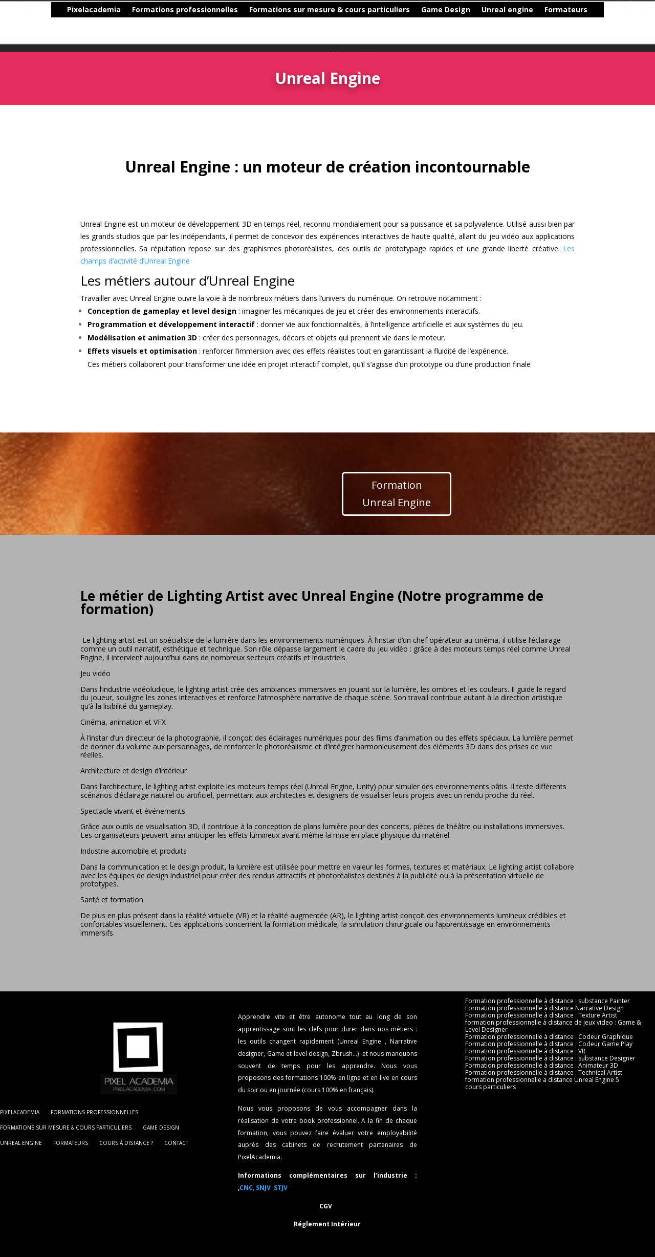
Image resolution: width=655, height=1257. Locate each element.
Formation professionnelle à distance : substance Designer (550, 1058)
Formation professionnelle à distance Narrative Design (544, 1008)
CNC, (246, 1187)
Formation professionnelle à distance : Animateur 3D (541, 1065)
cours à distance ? (593, 10)
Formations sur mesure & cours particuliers (290, 10)
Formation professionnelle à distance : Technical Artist (543, 1072)
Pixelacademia (55, 10)
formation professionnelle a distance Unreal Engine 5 (542, 1079)
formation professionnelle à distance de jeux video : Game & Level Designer (553, 1026)
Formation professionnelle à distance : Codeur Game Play (548, 1044)
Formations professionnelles (146, 10)
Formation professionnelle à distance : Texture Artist (541, 1015)
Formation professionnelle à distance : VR (525, 1051)
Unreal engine (468, 10)
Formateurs (527, 10)
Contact (327, 25)
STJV (281, 1187)
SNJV (264, 1187)
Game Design (406, 10)
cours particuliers (490, 1087)
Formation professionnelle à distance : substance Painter (547, 1001)
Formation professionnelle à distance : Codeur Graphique (549, 1037)
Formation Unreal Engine (396, 493)
